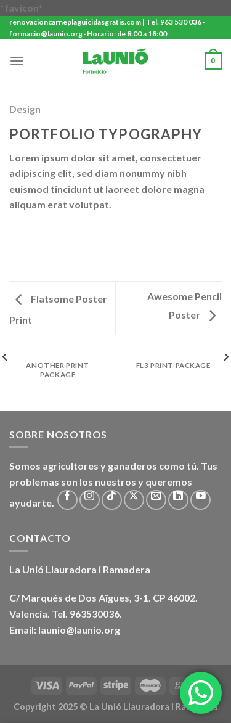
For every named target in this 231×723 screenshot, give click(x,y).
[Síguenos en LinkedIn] (178, 500)
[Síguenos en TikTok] (112, 500)
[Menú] (16, 61)
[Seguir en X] (134, 500)
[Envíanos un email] (156, 500)
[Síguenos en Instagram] (89, 500)
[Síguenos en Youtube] (200, 500)
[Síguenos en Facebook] (67, 500)
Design (25, 109)
